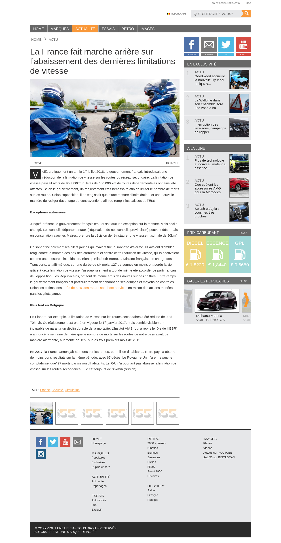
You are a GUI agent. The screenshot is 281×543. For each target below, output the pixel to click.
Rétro (127, 29)
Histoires (153, 476)
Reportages (99, 486)
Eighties (153, 452)
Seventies (154, 457)
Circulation (72, 390)
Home (38, 29)
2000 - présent (157, 443)
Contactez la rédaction (226, 3)
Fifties (151, 466)
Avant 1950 (155, 471)
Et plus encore (101, 467)
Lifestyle (153, 495)
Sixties (152, 462)
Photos (207, 443)
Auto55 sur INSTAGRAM (219, 457)
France (45, 390)
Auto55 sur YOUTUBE (217, 452)
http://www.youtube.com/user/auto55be (65, 442)
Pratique (153, 499)
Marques (60, 29)
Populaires (98, 457)
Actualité (85, 29)
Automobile (99, 500)
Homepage (99, 443)
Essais (108, 29)
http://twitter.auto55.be (53, 442)
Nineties (153, 448)
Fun (94, 505)
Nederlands (178, 14)
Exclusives (98, 462)
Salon (151, 490)
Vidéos (207, 448)
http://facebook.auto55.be (41, 442)
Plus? (243, 233)
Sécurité (57, 390)
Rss (248, 3)
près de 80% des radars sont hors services (95, 288)
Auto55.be (68, 13)
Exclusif (97, 509)
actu (53, 39)
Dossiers (156, 486)
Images (147, 29)
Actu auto (98, 481)
